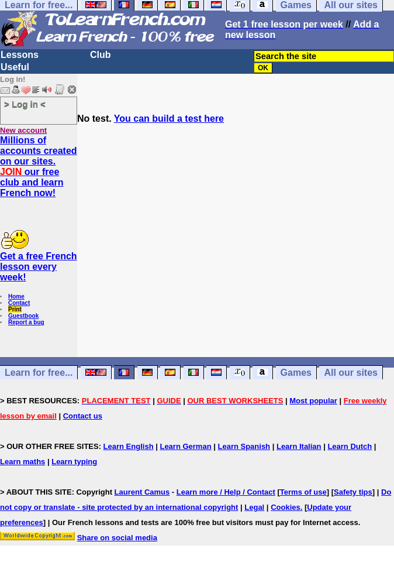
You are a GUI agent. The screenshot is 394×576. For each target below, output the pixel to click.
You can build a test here (169, 119)
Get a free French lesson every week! (38, 266)
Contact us (82, 416)
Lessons (20, 55)
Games (296, 373)
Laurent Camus (142, 492)
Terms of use (303, 492)
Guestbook (23, 316)
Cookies (285, 507)
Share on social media (117, 537)
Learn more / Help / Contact (226, 492)
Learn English (128, 446)
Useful (15, 67)
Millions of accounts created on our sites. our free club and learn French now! (38, 166)
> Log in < (25, 104)
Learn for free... (38, 373)
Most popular (313, 400)
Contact (19, 303)
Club (100, 55)
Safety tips (353, 492)
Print (15, 309)
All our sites (351, 373)
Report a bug (26, 322)
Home (16, 296)
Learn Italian (299, 446)
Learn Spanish (243, 446)
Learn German (185, 446)
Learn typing (74, 461)
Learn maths (22, 461)
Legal (254, 507)
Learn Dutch (349, 446)
